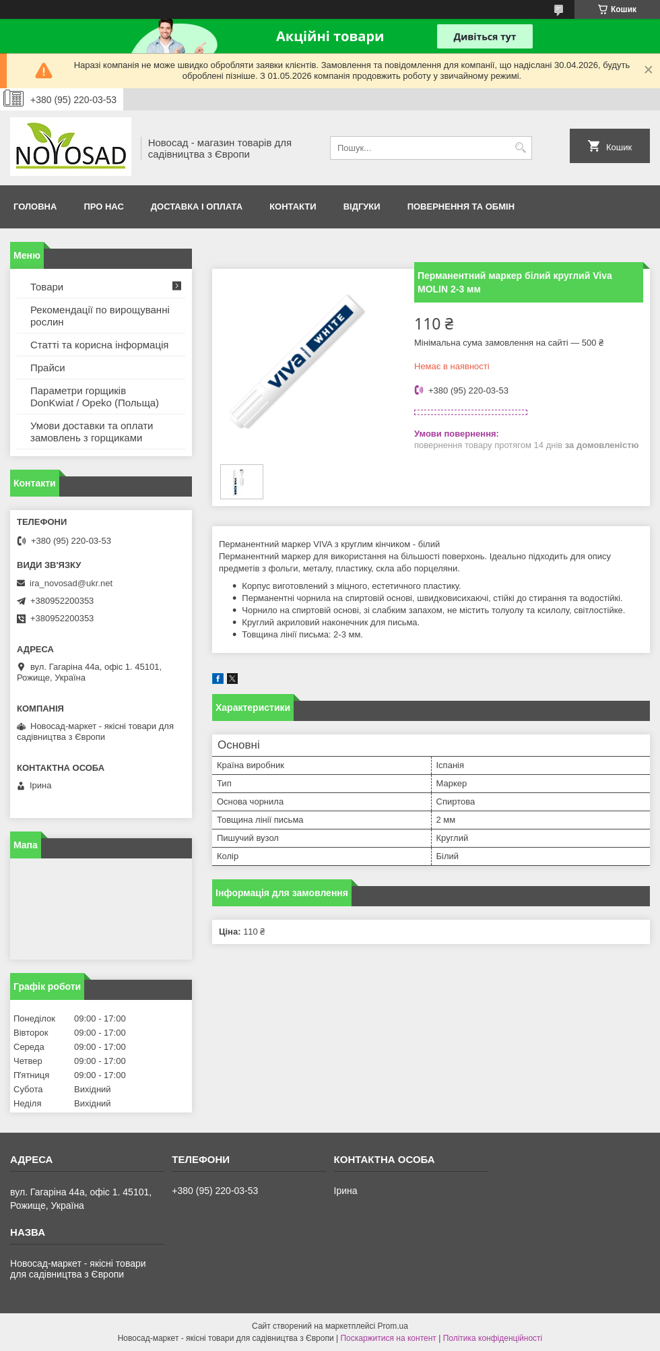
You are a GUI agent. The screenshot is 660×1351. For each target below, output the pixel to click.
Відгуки (362, 206)
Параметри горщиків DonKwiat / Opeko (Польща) (94, 396)
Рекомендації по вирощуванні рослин (100, 315)
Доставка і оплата (196, 206)
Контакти (293, 206)
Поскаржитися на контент (388, 1338)
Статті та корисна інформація (99, 344)
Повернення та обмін (461, 206)
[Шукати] (520, 148)
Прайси (47, 367)
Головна (35, 206)
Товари (46, 286)
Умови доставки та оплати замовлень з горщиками (91, 431)
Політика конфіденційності (493, 1338)
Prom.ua (393, 1326)
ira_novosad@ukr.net (71, 583)
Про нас (103, 206)
